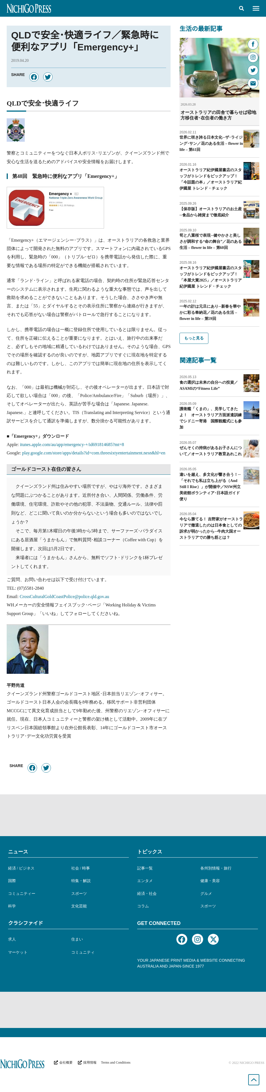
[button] (241, 8)
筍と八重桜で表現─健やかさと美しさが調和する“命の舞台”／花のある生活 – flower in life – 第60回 (210, 241)
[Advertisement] (133, 815)
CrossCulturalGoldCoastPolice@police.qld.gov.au (64, 596)
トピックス (149, 851)
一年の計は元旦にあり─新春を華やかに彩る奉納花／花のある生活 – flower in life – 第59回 (210, 312)
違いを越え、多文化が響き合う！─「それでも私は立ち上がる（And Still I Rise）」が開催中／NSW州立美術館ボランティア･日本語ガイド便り (210, 486)
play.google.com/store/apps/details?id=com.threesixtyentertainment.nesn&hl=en (94, 452)
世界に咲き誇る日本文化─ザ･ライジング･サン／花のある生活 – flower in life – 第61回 (211, 143)
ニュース (18, 851)
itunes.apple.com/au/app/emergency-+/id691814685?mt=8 (72, 444)
